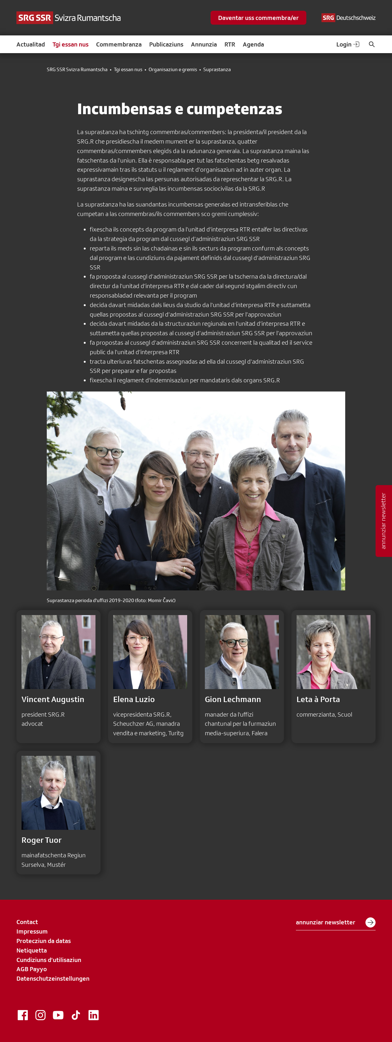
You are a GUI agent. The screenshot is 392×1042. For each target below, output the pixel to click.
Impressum (32, 931)
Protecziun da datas (43, 940)
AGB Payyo (31, 968)
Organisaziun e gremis (173, 69)
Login (348, 44)
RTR (229, 44)
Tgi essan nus (70, 44)
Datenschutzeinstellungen (52, 978)
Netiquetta (31, 950)
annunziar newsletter (336, 922)
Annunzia (204, 44)
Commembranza (119, 44)
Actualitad (30, 44)
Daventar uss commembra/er (258, 17)
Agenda (253, 44)
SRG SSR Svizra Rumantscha (77, 69)
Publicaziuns (166, 44)
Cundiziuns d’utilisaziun (48, 959)
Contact (27, 921)
